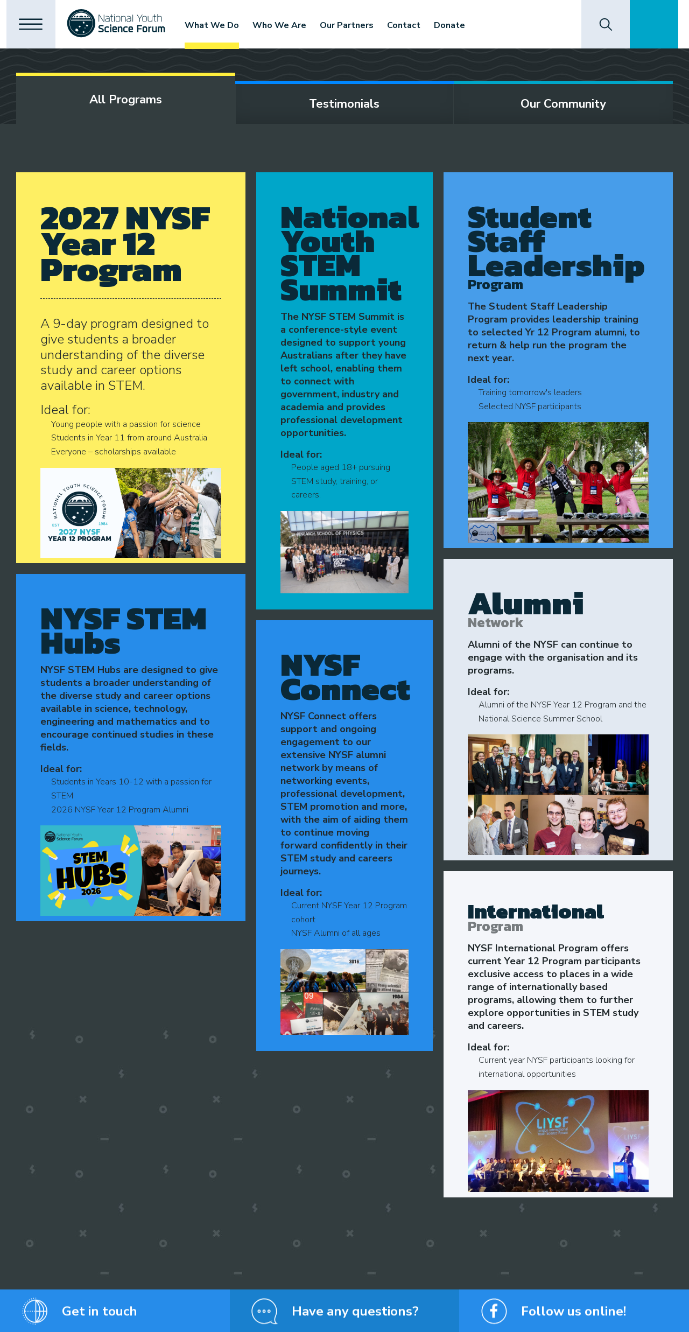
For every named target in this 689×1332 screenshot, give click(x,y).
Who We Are (288, 25)
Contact (413, 25)
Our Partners (356, 25)
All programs (125, 100)
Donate (458, 25)
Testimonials (344, 104)
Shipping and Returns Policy (227, 1318)
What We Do (221, 25)
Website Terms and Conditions (320, 1318)
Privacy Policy (158, 1318)
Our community (563, 104)
